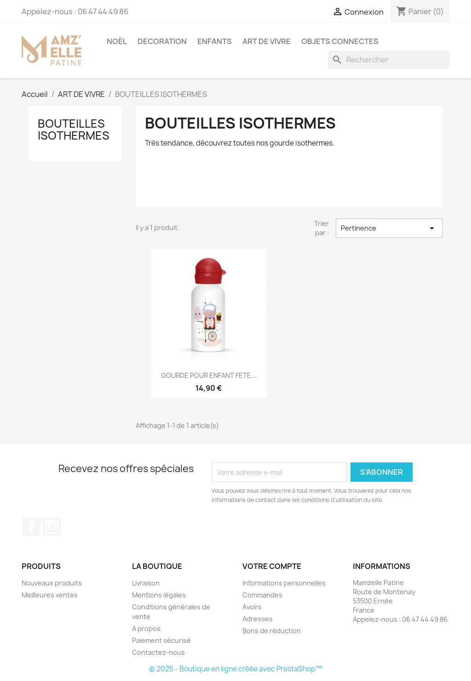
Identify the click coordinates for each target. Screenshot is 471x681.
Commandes (262, 595)
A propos (146, 628)
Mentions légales (159, 595)
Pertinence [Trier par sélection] (389, 228)
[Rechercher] (388, 60)
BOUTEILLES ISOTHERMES (73, 129)
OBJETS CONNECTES (340, 41)
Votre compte (271, 566)
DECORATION (162, 41)
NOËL (117, 41)
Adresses (257, 618)
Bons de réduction (271, 630)
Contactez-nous (158, 652)
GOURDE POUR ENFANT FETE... (209, 375)
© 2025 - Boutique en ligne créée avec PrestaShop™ (235, 669)
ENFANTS (214, 41)
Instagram (52, 527)
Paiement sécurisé (161, 640)
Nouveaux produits (52, 583)
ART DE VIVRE (266, 41)
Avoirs (252, 606)
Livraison (146, 583)
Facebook (32, 527)
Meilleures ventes (50, 595)
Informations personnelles (284, 583)
